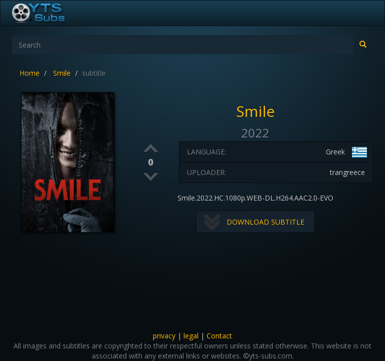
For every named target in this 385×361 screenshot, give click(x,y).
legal (191, 335)
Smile (62, 73)
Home (30, 73)
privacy (164, 335)
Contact (219, 335)
